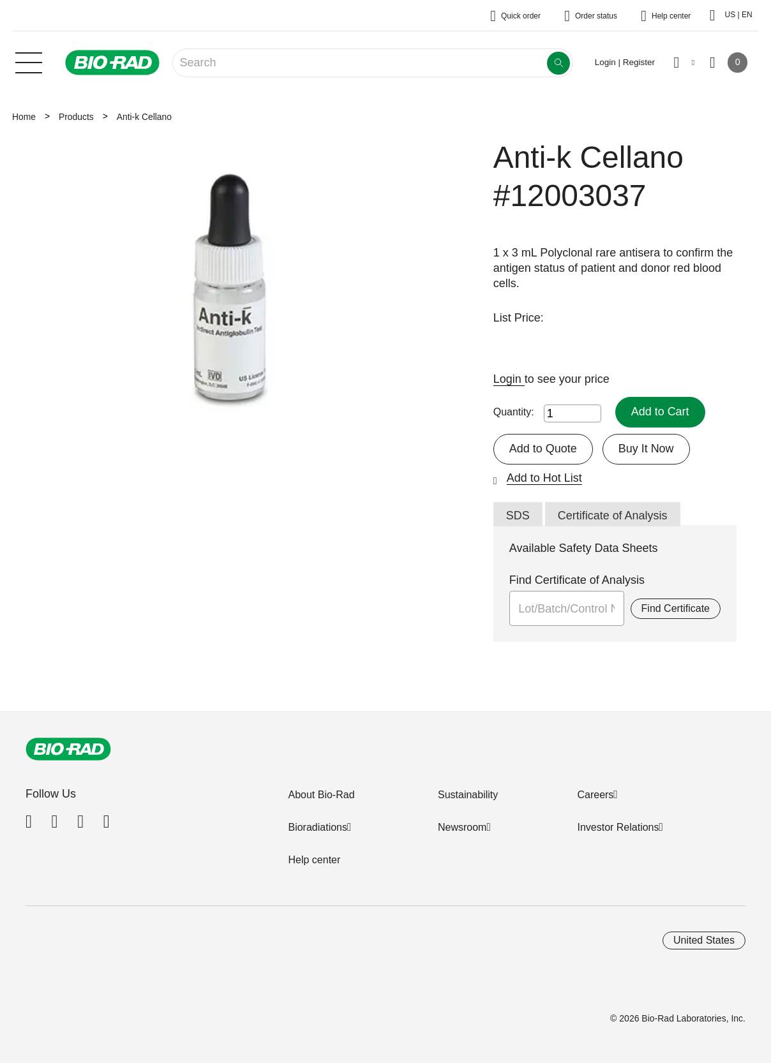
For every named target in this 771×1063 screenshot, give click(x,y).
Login (509, 379)
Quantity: (513, 411)
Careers (595, 794)
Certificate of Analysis (613, 515)
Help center (314, 859)
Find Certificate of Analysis (577, 580)
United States (704, 940)
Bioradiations (317, 827)
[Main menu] (29, 61)
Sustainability (468, 794)
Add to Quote (543, 448)
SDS (518, 515)
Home (24, 117)
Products (76, 117)
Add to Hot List (544, 478)
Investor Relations (618, 827)
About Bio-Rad (321, 794)
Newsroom (462, 827)
